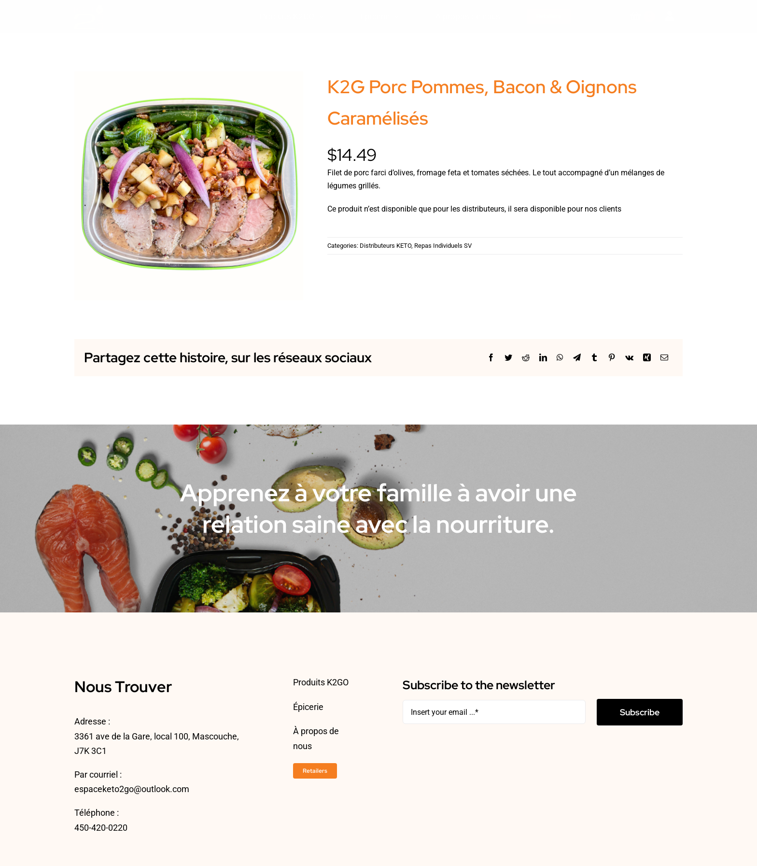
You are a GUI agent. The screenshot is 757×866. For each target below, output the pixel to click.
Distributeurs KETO (385, 245)
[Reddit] (525, 357)
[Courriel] (664, 357)
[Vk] (629, 357)
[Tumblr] (594, 357)
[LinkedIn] (543, 357)
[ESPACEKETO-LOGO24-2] (88, 6)
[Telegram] (577, 357)
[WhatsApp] (560, 357)
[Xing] (647, 357)
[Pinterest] (611, 357)
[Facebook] (491, 357)
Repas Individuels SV (443, 245)
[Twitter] (508, 357)
